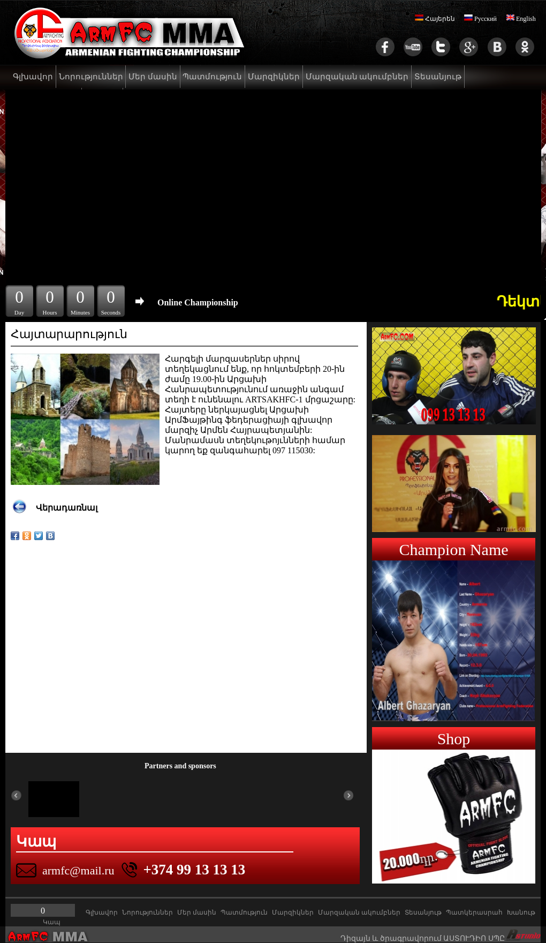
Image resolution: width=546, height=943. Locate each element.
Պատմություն (212, 76)
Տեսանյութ (437, 76)
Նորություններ (91, 76)
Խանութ (521, 912)
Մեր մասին (152, 76)
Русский (480, 19)
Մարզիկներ (274, 76)
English (521, 19)
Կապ (51, 922)
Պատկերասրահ (474, 912)
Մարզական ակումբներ (357, 76)
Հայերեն (435, 19)
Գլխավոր (33, 76)
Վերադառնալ (66, 507)
